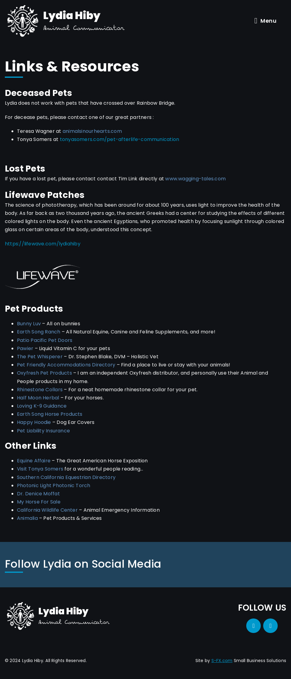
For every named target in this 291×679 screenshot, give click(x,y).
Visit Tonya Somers (40, 468)
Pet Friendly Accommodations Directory (66, 364)
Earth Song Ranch (38, 331)
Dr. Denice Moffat (38, 493)
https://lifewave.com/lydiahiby (42, 243)
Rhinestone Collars (40, 389)
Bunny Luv (29, 323)
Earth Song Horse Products (50, 414)
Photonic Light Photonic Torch (53, 485)
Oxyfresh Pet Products (44, 372)
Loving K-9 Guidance (42, 405)
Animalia (27, 518)
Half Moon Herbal (38, 397)
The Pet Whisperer (40, 356)
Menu (265, 21)
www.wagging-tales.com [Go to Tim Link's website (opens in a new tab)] (195, 178)
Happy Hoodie (34, 422)
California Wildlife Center (47, 510)
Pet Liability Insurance (43, 430)
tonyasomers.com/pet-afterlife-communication (119, 139)
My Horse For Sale (38, 501)
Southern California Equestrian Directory (66, 477)
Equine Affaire (34, 460)
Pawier (25, 348)
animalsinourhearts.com (92, 131)
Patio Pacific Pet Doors (44, 340)
